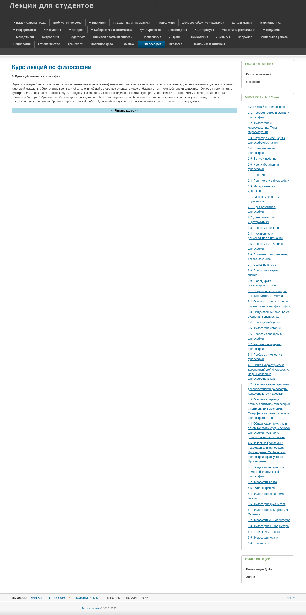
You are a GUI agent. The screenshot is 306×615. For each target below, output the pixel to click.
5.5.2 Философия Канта (263, 488)
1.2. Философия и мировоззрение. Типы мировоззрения (262, 127)
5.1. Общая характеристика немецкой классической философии (266, 472)
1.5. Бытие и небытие (262, 158)
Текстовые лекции (86, 597)
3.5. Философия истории (264, 328)
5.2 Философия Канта (262, 482)
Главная (36, 597)
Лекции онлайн (90, 608)
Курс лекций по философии (52, 67)
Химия (250, 577)
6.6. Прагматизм (258, 543)
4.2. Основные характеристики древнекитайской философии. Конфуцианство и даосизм (268, 389)
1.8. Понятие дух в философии (268, 180)
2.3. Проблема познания (264, 228)
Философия (57, 597)
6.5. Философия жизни (263, 537)
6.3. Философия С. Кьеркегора (268, 526)
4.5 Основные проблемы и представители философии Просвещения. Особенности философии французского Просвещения (266, 452)
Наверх (290, 597)
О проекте (253, 82)
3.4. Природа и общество (264, 322)
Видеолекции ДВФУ (259, 569)
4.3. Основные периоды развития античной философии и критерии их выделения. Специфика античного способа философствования (269, 409)
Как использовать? (258, 74)
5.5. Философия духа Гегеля (266, 504)
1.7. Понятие (256, 175)
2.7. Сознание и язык (262, 264)
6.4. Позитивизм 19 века (264, 532)
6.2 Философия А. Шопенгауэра (269, 520)
